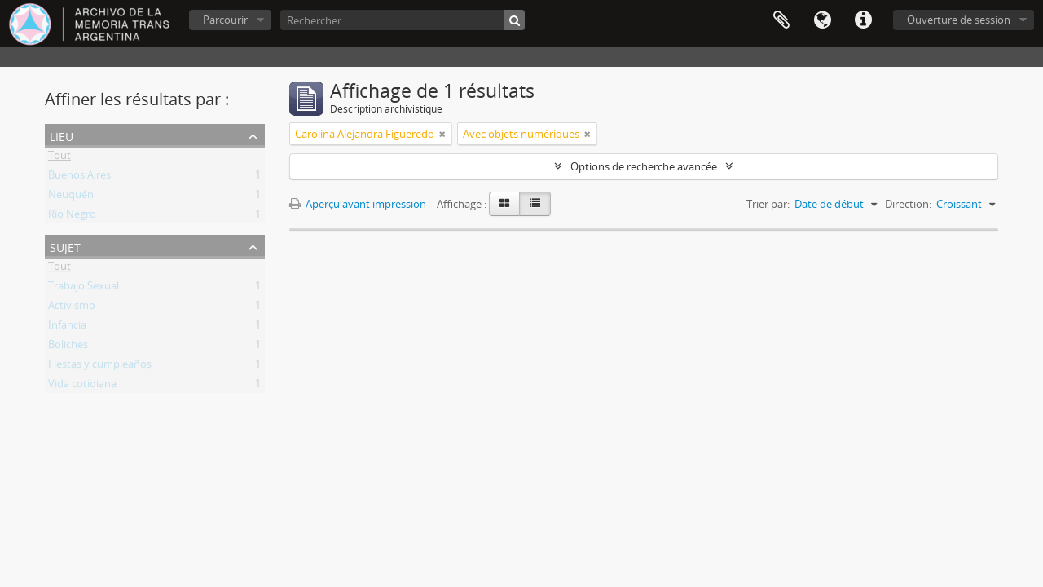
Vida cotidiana (82, 386)
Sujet (65, 246)
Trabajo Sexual (83, 288)
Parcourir (225, 19)
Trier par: (768, 203)
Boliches (68, 347)
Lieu (61, 135)
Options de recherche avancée (643, 166)
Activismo (71, 308)
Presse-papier (781, 20)
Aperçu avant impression (357, 203)
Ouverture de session (958, 19)
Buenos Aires (79, 177)
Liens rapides (863, 20)
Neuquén (71, 197)
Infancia (67, 327)
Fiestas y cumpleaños (100, 367)
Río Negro (72, 217)
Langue (822, 20)
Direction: (908, 203)
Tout (59, 158)
